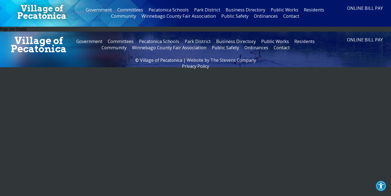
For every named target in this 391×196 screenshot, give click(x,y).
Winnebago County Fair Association (178, 16)
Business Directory (245, 10)
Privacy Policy (195, 66)
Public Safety (234, 16)
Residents (314, 10)
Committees (130, 10)
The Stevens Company (233, 60)
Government (99, 10)
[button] (381, 185)
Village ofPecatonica (42, 12)
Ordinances (266, 16)
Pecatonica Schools (169, 10)
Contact (291, 16)
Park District (207, 10)
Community (123, 16)
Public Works (284, 10)
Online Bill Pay (365, 8)
